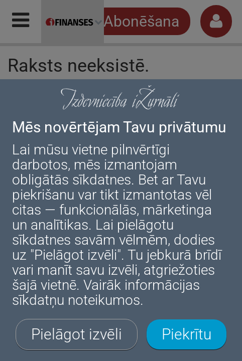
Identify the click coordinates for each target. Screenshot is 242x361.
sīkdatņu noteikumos (76, 300)
